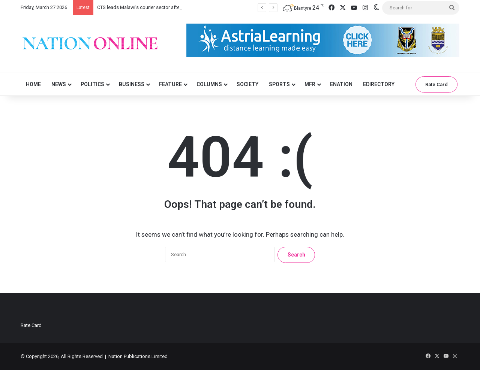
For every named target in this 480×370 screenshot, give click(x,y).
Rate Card (436, 84)
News (58, 84)
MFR (309, 84)
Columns (209, 84)
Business (131, 84)
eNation (341, 84)
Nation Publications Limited (138, 356)
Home (33, 84)
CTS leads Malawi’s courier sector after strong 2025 (152, 7)
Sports (279, 84)
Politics (92, 84)
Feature (170, 84)
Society (247, 84)
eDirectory (378, 84)
